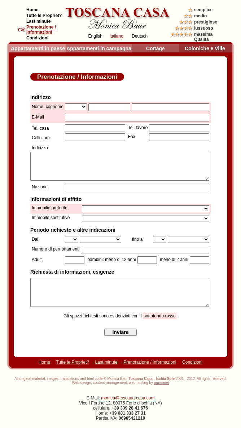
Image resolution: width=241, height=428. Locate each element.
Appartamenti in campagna (98, 48)
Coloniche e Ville (205, 48)
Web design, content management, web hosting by (120, 383)
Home (32, 9)
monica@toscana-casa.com (127, 398)
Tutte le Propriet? (44, 15)
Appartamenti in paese (38, 48)
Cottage (155, 48)
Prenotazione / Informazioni (149, 362)
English (95, 36)
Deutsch (140, 36)
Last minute (38, 21)
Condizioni (37, 37)
